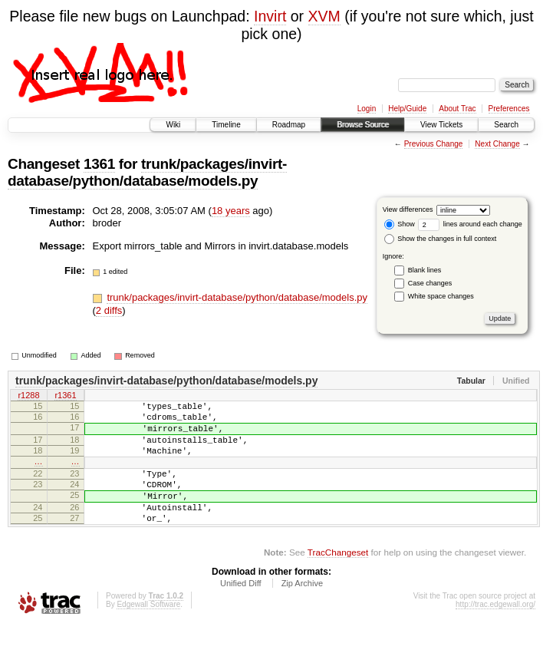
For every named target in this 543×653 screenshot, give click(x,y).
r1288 (28, 396)
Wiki (173, 124)
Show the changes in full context (440, 238)
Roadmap (288, 124)
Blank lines (425, 270)
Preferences (509, 108)
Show (399, 224)
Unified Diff (241, 610)
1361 (99, 164)
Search (506, 124)
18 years (231, 210)
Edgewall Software (148, 632)
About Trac (457, 108)
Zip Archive (302, 610)
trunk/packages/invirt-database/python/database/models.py (147, 172)
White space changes (441, 296)
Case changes (430, 283)
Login (366, 108)
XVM (324, 16)
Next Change (497, 144)
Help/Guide (407, 108)
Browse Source (363, 124)
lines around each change (470, 224)
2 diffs (109, 310)
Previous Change (433, 144)
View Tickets (441, 124)
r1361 (65, 396)
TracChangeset (338, 580)
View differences (408, 209)
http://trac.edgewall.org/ (495, 632)
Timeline (226, 124)
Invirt (270, 16)
